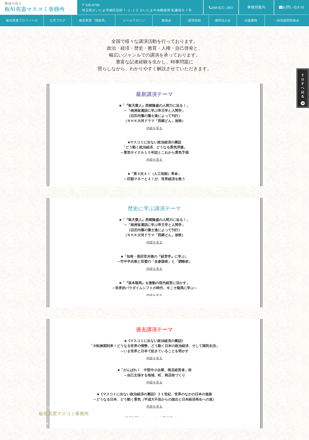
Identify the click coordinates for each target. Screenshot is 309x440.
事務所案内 (256, 7)
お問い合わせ (291, 7)
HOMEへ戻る (51, 424)
